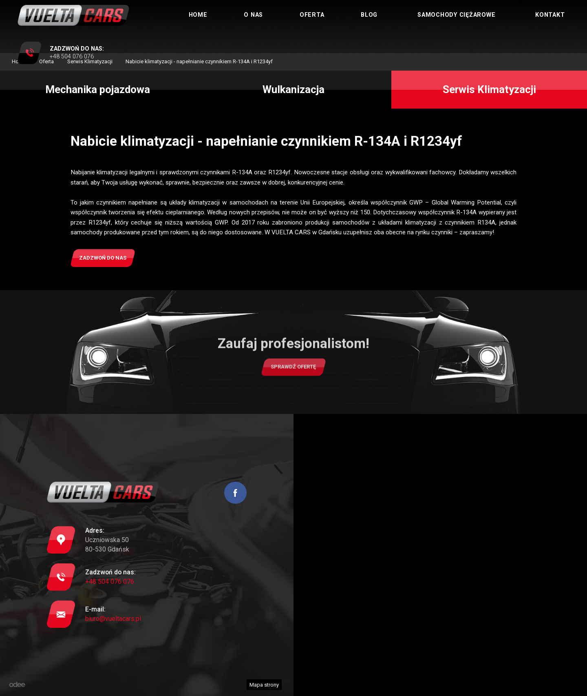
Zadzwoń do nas (102, 258)
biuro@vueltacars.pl (113, 619)
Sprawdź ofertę (293, 372)
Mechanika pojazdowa (97, 89)
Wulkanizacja (293, 89)
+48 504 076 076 (109, 581)
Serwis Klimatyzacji (489, 89)
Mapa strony (264, 685)
